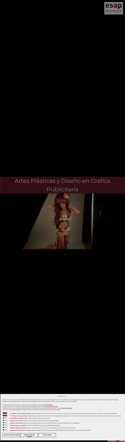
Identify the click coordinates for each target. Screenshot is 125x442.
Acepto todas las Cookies (11, 435)
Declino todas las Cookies (29, 435)
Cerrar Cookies (47, 435)
